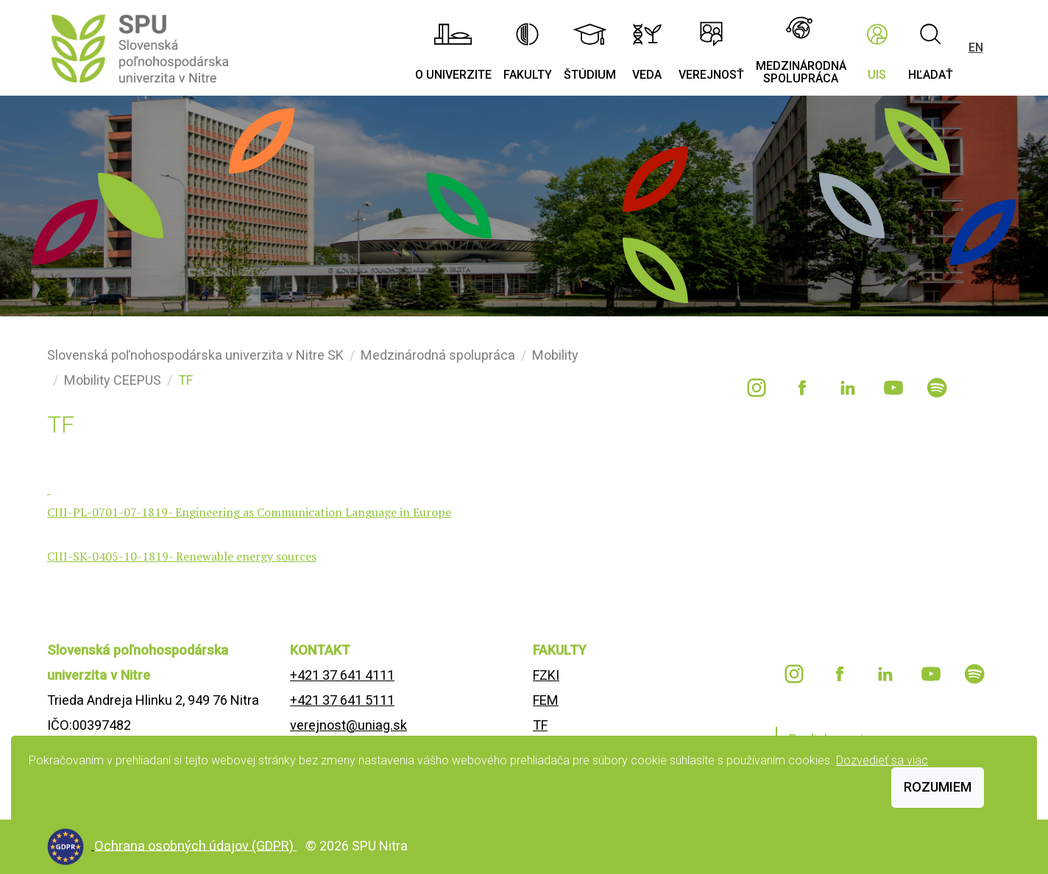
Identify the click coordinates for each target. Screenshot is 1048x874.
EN (976, 47)
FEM (546, 700)
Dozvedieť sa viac (882, 760)
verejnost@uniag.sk (348, 725)
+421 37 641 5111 (342, 700)
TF (540, 725)
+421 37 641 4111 (342, 675)
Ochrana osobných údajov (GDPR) (195, 845)
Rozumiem (937, 787)
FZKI (546, 675)
